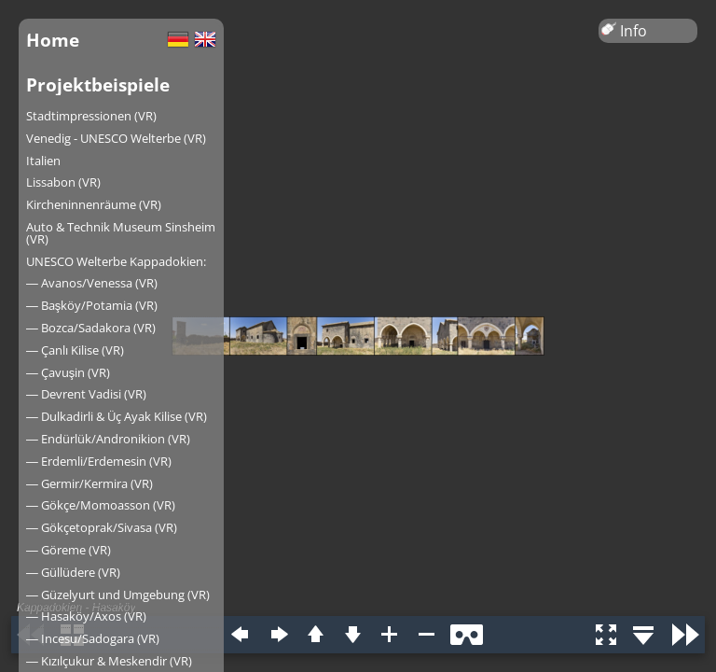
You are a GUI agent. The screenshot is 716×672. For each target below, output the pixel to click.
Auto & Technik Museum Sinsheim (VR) (120, 232)
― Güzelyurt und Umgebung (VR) (118, 594)
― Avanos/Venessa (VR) (92, 282)
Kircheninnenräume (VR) (93, 204)
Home (52, 39)
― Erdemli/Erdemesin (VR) (99, 461)
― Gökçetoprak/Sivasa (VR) (101, 527)
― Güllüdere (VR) (73, 572)
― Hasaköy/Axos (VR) (86, 616)
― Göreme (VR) (68, 549)
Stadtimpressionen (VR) (91, 115)
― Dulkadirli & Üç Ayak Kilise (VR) (116, 416)
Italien (43, 160)
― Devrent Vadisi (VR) (86, 393)
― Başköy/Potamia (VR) (92, 305)
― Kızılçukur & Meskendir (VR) (109, 660)
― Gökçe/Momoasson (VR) (100, 505)
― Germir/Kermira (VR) (89, 483)
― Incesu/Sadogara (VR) (92, 638)
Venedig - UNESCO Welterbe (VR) (116, 138)
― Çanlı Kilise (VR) (75, 350)
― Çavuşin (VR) (68, 372)
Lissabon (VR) (63, 182)
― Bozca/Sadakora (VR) (91, 327)
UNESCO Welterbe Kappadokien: (116, 261)
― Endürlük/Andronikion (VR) (108, 438)
